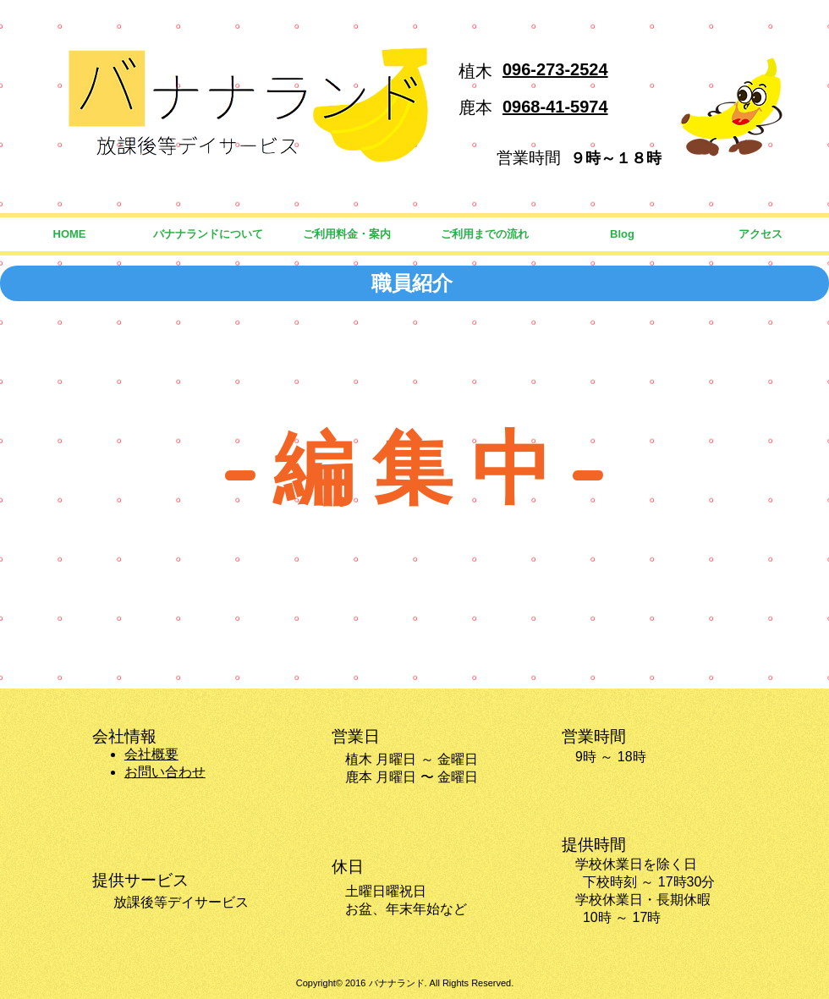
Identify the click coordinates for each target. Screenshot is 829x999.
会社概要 (151, 754)
